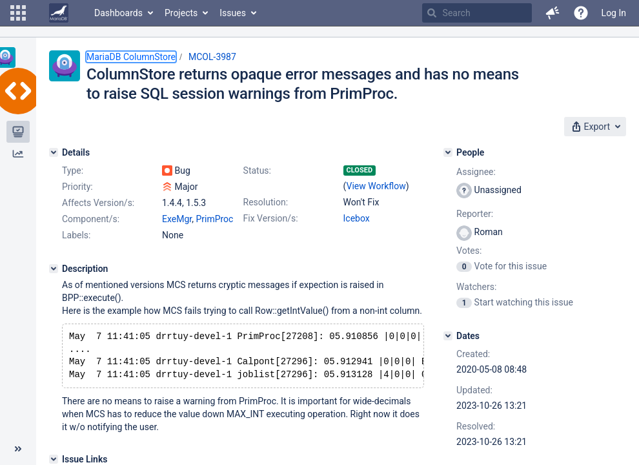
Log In (614, 13)
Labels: (76, 235)
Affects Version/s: (98, 203)
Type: (72, 170)
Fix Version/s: (270, 218)
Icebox (356, 218)
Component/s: (90, 219)
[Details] (53, 152)
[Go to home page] (59, 13)
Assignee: (476, 172)
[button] (18, 13)
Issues (232, 13)
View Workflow (376, 186)
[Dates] (447, 335)
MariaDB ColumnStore (131, 57)
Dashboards (118, 13)
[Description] (53, 268)
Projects (181, 13)
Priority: (77, 186)
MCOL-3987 (212, 57)
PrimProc (214, 219)
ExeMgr (177, 219)
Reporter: (474, 214)
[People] (447, 152)
